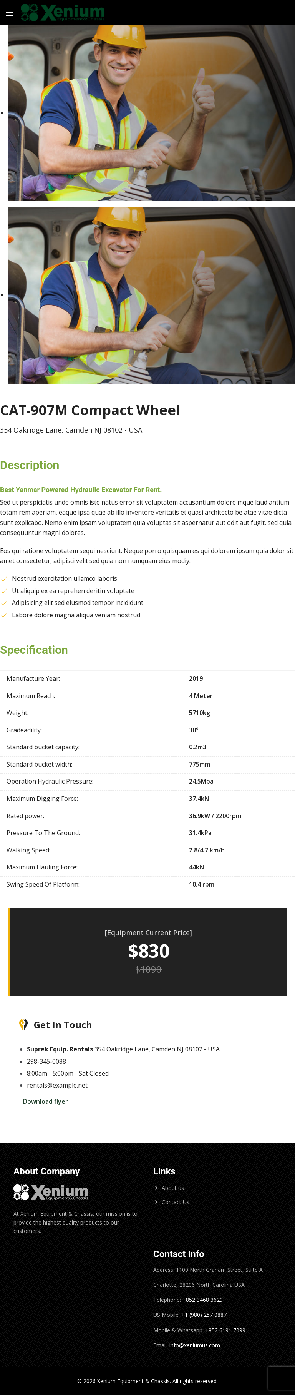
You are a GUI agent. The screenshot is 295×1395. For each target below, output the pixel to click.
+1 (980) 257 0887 (204, 1314)
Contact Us (175, 1202)
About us (173, 1187)
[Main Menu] (9, 13)
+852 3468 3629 (202, 1299)
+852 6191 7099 (225, 1330)
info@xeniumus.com (194, 1345)
